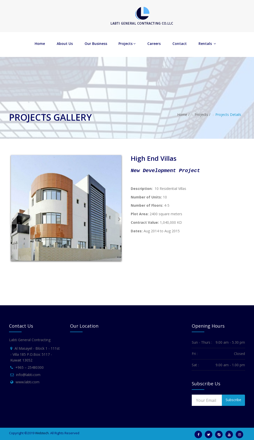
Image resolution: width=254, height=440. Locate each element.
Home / (183, 114)
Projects (127, 43)
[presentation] (13, 218)
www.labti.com (27, 382)
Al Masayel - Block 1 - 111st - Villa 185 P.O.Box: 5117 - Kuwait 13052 (35, 354)
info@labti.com (28, 374)
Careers (154, 43)
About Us (65, 43)
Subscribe (233, 399)
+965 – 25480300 (29, 367)
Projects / (202, 114)
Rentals (207, 43)
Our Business (96, 43)
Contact (179, 43)
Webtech (42, 433)
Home (40, 43)
